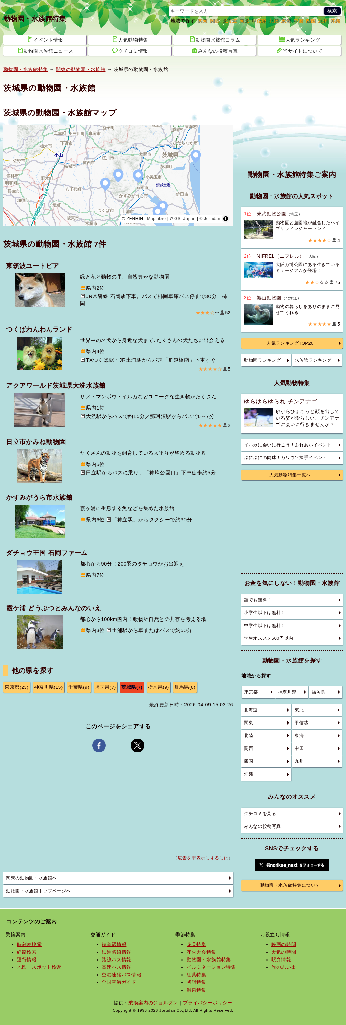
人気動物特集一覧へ (290, 475)
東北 (244, 20)
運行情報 (27, 959)
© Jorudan (209, 218)
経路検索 (27, 952)
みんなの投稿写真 (215, 51)
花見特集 (196, 944)
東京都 (251, 692)
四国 (311, 20)
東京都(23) (17, 687)
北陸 (274, 20)
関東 (202, 20)
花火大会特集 (201, 952)
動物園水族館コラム (215, 39)
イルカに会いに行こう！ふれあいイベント (288, 445)
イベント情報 (45, 39)
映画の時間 (283, 944)
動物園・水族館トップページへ (38, 891)
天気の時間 (283, 952)
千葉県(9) (79, 687)
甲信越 (259, 20)
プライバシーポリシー (207, 1002)
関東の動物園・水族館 (81, 69)
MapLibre (156, 218)
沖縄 (335, 20)
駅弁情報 (281, 959)
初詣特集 (196, 982)
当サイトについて (299, 51)
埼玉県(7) (105, 687)
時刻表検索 (29, 944)
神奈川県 (287, 692)
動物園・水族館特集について (290, 885)
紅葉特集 (196, 974)
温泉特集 (196, 990)
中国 (298, 20)
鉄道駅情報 (114, 944)
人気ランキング (299, 39)
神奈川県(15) (48, 687)
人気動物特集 (130, 39)
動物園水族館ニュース (45, 51)
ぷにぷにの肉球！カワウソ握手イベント (285, 457)
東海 (286, 20)
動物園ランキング (262, 360)
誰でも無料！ (258, 600)
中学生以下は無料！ (265, 625)
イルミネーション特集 (211, 967)
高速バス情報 (116, 967)
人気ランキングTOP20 (290, 343)
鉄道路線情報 (116, 952)
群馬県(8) (185, 687)
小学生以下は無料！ (265, 612)
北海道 (229, 20)
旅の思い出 (283, 967)
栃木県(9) (158, 687)
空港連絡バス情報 (121, 974)
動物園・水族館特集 (34, 18)
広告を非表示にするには (203, 858)
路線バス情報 (116, 959)
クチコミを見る (260, 813)
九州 (323, 20)
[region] (118, 175)
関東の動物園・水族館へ (31, 878)
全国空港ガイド (119, 982)
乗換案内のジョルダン (153, 1002)
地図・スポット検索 (39, 967)
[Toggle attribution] (226, 219)
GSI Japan (185, 218)
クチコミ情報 (130, 51)
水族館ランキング (313, 360)
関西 (215, 20)
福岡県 (318, 692)
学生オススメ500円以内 (268, 638)
